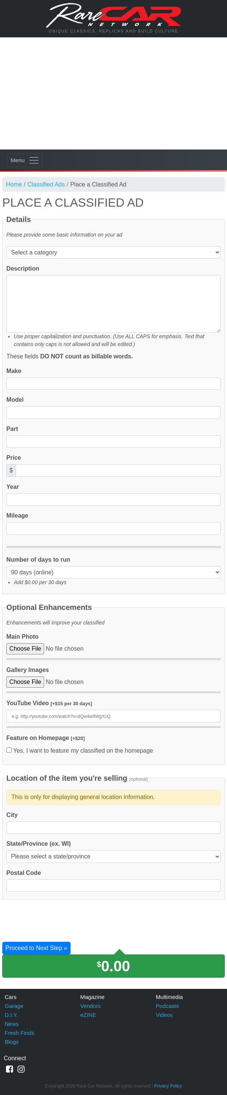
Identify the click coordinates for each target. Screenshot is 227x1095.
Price (13, 457)
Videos (164, 1015)
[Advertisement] (113, 93)
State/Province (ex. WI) (38, 843)
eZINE (88, 1015)
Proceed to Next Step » (36, 948)
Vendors (90, 1006)
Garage (14, 1006)
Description (22, 268)
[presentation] (59, 921)
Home (14, 184)
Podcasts (167, 1006)
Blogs (12, 1042)
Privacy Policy (168, 1086)
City (12, 815)
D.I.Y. (11, 1015)
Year (12, 487)
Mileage (17, 515)
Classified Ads (46, 184)
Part (12, 429)
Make (13, 371)
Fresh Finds (19, 1033)
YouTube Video (49, 703)
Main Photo (22, 636)
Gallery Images (27, 670)
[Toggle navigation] (25, 160)
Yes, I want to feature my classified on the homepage (79, 750)
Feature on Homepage (45, 738)
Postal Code (23, 873)
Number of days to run (38, 559)
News (12, 1024)
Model (15, 400)
